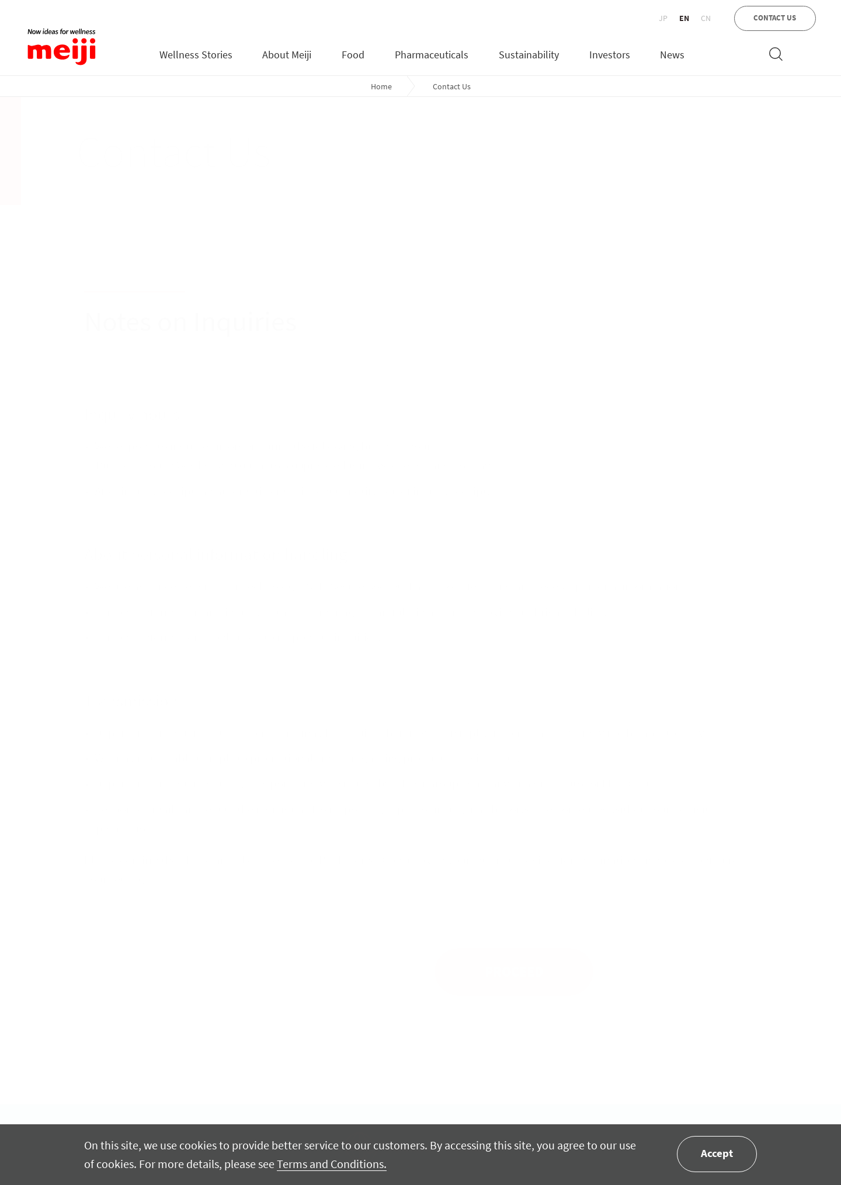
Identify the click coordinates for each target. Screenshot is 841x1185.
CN (706, 18)
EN (684, 18)
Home (381, 86)
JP (663, 18)
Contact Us (452, 86)
